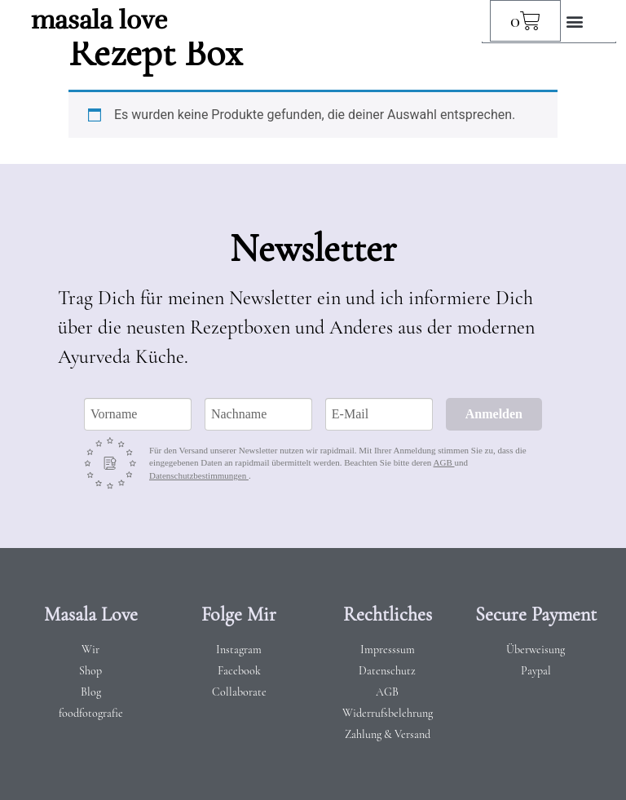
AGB (444, 462)
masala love (99, 20)
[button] (574, 20)
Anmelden (493, 414)
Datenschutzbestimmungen (199, 475)
